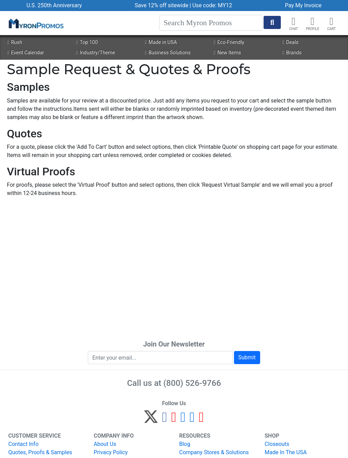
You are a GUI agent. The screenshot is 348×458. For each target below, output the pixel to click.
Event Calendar (25, 53)
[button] (312, 21)
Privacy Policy (111, 452)
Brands (291, 53)
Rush (14, 42)
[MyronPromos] (35, 23)
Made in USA (161, 42)
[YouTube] (201, 420)
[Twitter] (151, 420)
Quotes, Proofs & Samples (40, 452)
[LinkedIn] (192, 420)
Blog (184, 444)
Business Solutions (168, 53)
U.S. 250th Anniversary (54, 5)
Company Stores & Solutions (214, 452)
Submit (247, 357)
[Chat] (293, 21)
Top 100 (87, 42)
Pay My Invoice (303, 5)
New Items (227, 53)
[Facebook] (164, 420)
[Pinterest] (173, 420)
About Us (105, 444)
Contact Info (23, 444)
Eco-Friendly (228, 42)
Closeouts (277, 444)
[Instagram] (183, 420)
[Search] (211, 23)
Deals (290, 42)
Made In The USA (286, 452)
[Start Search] (272, 22)
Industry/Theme (95, 53)
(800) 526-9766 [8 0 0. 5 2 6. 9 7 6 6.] (192, 383)
